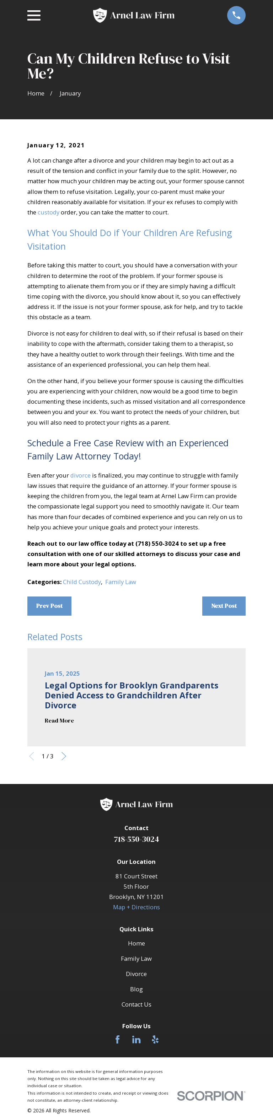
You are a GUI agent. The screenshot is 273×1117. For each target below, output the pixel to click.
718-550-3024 (136, 839)
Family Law (120, 582)
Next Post (224, 606)
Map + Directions (136, 907)
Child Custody (82, 582)
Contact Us (136, 1004)
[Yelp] (155, 1039)
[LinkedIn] (136, 1039)
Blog (136, 989)
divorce (80, 475)
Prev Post (49, 606)
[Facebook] (117, 1039)
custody (48, 212)
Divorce (136, 974)
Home (136, 943)
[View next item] (64, 756)
